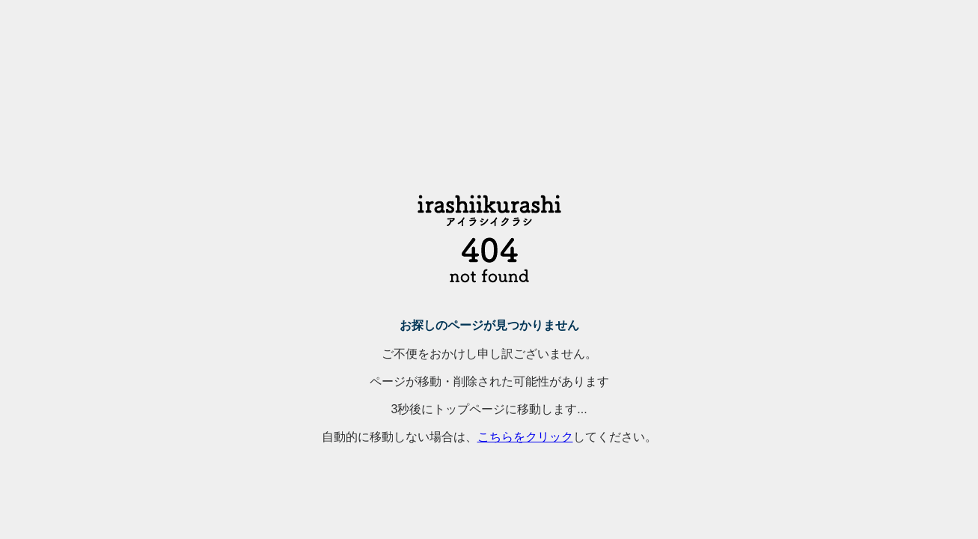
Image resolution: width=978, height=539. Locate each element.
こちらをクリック (525, 436)
